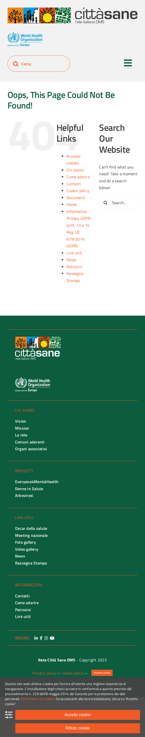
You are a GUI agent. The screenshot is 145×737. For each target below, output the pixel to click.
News (71, 260)
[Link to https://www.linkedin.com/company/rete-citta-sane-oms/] (36, 638)
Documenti (76, 198)
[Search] (16, 63)
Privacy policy (44, 673)
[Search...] (118, 202)
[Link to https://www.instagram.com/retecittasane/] (46, 638)
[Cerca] (39, 63)
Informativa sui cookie (37, 698)
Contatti (73, 184)
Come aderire (78, 177)
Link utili (74, 253)
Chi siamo (75, 170)
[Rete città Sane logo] (72, 10)
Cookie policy (77, 191)
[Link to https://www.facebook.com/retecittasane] (41, 638)
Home (71, 204)
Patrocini (74, 267)
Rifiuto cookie (77, 728)
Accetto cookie (77, 715)
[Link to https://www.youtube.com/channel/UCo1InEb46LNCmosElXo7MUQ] (52, 638)
